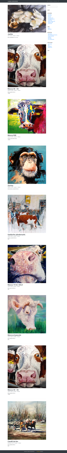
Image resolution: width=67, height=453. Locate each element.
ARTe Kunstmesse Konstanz (52, 34)
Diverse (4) (50, 15)
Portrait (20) (50, 20)
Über (47, 1)
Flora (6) (49, 16)
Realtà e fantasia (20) (51, 21)
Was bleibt (49, 38)
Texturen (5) (50, 23)
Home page (50, 33)
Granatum (49, 37)
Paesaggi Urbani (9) (51, 19)
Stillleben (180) (50, 22)
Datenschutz (55, 1)
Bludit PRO (49, 29)
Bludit (49, 28)
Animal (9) (49, 14)
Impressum (51, 1)
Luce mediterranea (51, 39)
